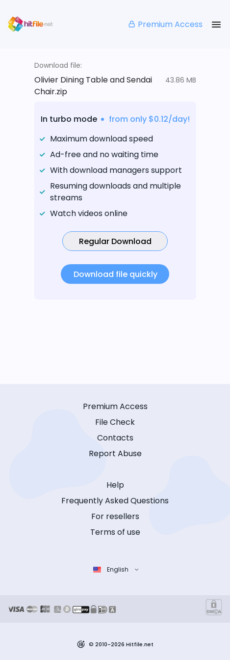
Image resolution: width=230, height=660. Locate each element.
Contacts (115, 437)
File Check (115, 422)
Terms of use (115, 532)
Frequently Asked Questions (115, 500)
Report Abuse (115, 453)
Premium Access (165, 24)
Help (115, 485)
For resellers (115, 516)
